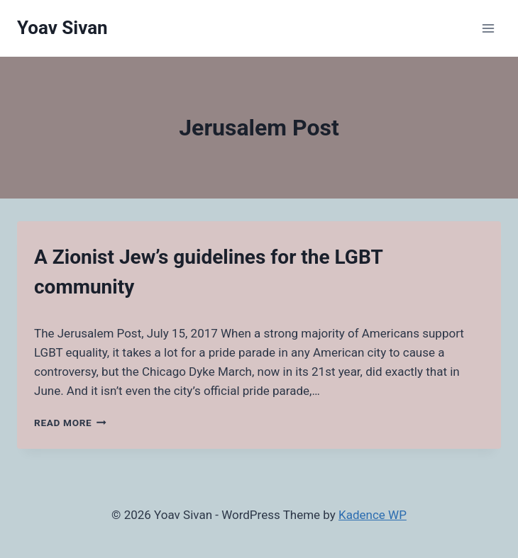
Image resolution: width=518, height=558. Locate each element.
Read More (70, 422)
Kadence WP (372, 515)
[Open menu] (488, 28)
